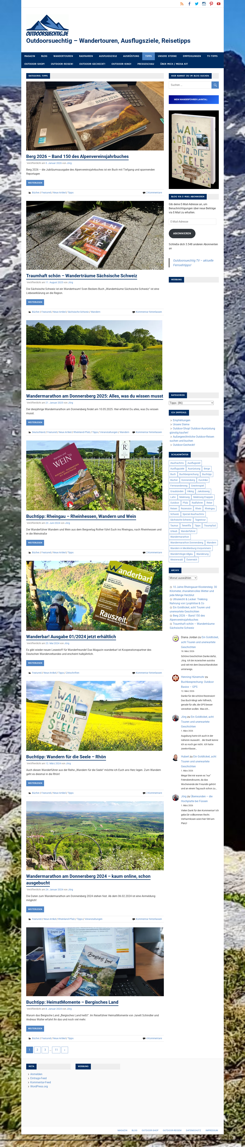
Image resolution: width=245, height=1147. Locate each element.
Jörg (69, 163)
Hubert (185, 757)
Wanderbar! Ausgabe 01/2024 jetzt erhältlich (74, 644)
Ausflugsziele (108, 56)
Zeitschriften (72, 680)
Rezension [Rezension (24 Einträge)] (186, 509)
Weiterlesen (35, 183)
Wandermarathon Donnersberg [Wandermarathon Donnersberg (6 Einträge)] (186, 543)
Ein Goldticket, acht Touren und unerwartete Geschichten (200, 642)
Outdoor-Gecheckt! (92, 64)
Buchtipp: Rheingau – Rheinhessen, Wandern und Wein (85, 523)
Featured (46, 193)
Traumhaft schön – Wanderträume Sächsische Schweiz (85, 276)
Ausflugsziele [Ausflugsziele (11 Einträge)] (177, 469)
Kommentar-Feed (40, 1089)
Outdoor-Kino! (121, 64)
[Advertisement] (194, 337)
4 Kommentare (154, 1045)
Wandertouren (63, 56)
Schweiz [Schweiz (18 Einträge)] (174, 514)
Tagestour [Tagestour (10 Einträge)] (200, 520)
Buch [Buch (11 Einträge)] (173, 475)
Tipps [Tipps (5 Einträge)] (197, 526)
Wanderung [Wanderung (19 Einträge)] (202, 554)
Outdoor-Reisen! (62, 64)
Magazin (29, 56)
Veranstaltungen (109, 439)
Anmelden (36, 1081)
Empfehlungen (192, 56)
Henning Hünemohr (192, 677)
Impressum (212, 1137)
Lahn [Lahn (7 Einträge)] (173, 497)
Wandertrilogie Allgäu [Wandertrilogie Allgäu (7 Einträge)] (181, 554)
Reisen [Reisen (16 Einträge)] (173, 509)
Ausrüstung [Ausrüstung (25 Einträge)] (194, 469)
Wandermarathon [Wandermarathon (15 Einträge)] (179, 537)
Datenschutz (193, 1137)
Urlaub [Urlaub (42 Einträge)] (173, 531)
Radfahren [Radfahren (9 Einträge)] (197, 503)
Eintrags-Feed (38, 1085)
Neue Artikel (59, 193)
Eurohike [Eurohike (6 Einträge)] (203, 480)
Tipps (148, 56)
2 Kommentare (154, 193)
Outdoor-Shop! (34, 64)
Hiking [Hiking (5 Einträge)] (190, 492)
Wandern (95, 312)
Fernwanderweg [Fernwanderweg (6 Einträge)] (178, 486)
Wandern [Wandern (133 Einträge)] (211, 543)
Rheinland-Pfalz (82, 439)
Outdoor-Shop (150, 1137)
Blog (44, 56)
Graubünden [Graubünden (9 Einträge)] (177, 492)
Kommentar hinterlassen (149, 312)
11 (56, 1057)
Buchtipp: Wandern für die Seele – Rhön (69, 764)
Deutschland (38, 439)
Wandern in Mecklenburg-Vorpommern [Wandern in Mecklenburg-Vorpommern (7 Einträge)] (190, 548)
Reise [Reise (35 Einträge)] (209, 503)
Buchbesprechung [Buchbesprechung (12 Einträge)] (189, 475)
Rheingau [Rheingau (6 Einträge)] (210, 509)
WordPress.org (39, 1093)
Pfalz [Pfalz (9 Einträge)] (185, 503)
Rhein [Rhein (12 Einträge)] (198, 509)
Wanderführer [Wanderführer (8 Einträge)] (188, 531)
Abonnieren (182, 234)
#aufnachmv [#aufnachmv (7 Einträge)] (177, 463)
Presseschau (145, 64)
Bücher (35, 193)
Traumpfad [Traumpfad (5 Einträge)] (210, 526)
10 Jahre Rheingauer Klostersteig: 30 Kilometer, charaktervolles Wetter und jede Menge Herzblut (193, 591)
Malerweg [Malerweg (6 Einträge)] (184, 497)
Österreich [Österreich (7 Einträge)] (191, 560)
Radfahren (86, 56)
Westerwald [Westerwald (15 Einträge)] (176, 560)
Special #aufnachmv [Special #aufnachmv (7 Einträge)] (193, 514)
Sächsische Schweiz (78, 312)
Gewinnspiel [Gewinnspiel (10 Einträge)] (197, 486)
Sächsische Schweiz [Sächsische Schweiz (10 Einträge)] (180, 520)
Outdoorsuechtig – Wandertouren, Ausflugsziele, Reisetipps (113, 41)
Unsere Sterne (167, 56)
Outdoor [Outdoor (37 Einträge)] (174, 503)
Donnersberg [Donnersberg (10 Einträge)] (188, 480)
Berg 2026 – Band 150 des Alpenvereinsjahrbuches (81, 157)
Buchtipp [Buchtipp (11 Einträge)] (207, 475)
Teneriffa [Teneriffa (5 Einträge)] (186, 526)
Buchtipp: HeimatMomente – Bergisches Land (75, 1009)
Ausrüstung (131, 56)
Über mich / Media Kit (174, 64)
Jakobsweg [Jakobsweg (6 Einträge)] (203, 492)
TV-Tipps (212, 56)
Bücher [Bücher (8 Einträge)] (174, 480)
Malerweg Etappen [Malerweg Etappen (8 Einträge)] (203, 497)
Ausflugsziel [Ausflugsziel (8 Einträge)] (193, 463)
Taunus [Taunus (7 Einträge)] (174, 526)
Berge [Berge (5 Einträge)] (207, 469)
